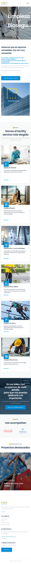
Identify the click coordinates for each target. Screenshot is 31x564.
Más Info (6, 179)
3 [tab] (17, 36)
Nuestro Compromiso (5, 522)
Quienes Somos (4, 518)
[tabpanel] (15, 23)
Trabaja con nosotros (5, 524)
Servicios (3, 520)
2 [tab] (15, 36)
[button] (27, 3)
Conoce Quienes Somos (11, 78)
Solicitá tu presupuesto (15, 407)
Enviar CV (7, 549)
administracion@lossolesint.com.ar (8, 536)
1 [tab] (13, 36)
